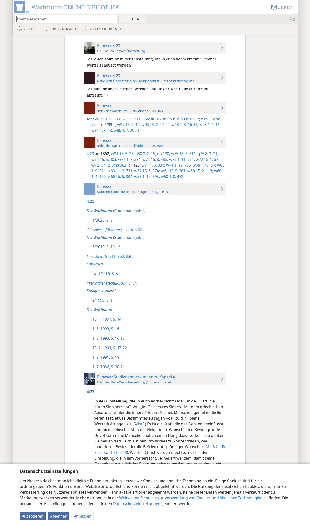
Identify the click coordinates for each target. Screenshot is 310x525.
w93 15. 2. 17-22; (156, 124)
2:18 (123, 452)
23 (90, 59)
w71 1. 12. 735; (178, 165)
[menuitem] (292, 19)
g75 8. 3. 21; (207, 153)
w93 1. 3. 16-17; (184, 124)
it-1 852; (119, 119)
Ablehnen (58, 516)
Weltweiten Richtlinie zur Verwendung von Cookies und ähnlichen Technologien (190, 497)
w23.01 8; (103, 119)
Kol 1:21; (111, 452)
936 (128, 256)
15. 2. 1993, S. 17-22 (109, 347)
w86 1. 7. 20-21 (126, 130)
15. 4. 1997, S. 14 (106, 319)
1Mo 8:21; (212, 446)
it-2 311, (134, 119)
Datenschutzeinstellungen (136, 503)
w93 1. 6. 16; (209, 124)
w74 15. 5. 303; (104, 159)
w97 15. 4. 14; (128, 124)
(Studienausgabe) (116, 210)
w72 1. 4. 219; (103, 165)
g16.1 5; (207, 119)
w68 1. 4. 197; (204, 165)
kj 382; (121, 165)
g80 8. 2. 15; (145, 153)
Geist (138, 424)
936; (146, 119)
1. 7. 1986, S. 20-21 (108, 366)
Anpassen (82, 516)
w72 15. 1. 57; (207, 159)
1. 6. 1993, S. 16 (105, 328)
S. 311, (102, 256)
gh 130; (163, 153)
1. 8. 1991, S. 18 (105, 357)
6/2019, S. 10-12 (106, 247)
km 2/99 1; (106, 124)
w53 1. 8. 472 (171, 176)
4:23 (90, 119)
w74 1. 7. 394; (129, 159)
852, (121, 256)
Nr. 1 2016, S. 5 (105, 273)
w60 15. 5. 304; (120, 176)
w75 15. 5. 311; (183, 153)
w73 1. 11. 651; (181, 159)
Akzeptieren (32, 516)
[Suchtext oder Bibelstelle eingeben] (63, 18)
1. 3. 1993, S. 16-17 (108, 338)
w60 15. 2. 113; (199, 170)
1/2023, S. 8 (102, 220)
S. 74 (112, 283)
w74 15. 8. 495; (155, 159)
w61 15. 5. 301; (173, 170)
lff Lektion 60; (162, 119)
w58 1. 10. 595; (146, 176)
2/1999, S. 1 (102, 300)
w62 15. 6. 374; (146, 170)
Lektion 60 (114, 229)
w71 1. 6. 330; (153, 165)
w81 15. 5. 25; (122, 153)
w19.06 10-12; (187, 119)
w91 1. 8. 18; (102, 130)
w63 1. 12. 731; (120, 170)
